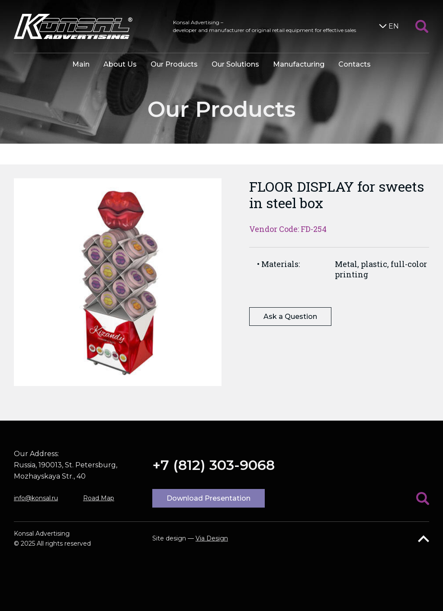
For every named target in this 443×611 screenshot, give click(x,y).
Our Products (174, 64)
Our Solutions (235, 64)
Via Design (212, 538)
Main (81, 64)
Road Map (98, 498)
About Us (120, 64)
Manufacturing (298, 64)
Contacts (354, 64)
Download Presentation (208, 498)
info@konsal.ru (36, 498)
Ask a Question (290, 316)
